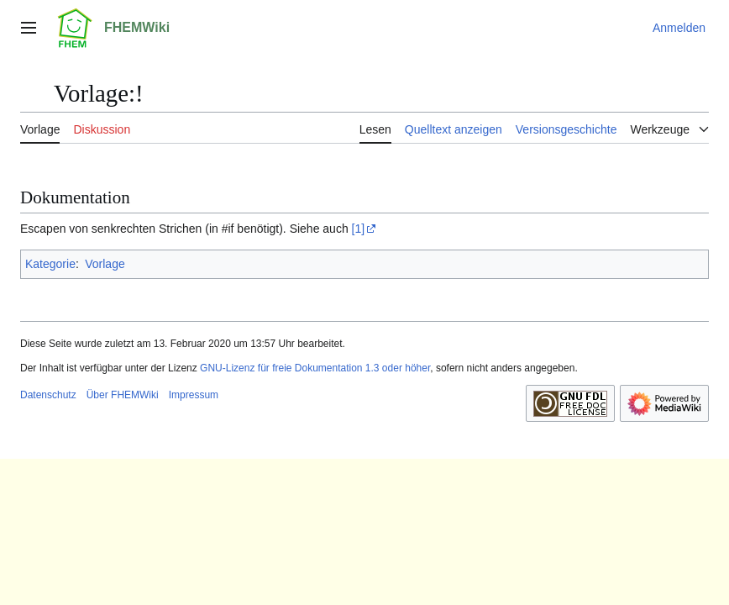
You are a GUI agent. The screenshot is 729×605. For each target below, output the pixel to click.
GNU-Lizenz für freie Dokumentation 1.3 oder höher (315, 368)
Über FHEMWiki (123, 395)
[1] (358, 228)
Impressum (193, 395)
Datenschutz (48, 395)
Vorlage (104, 264)
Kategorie (50, 264)
